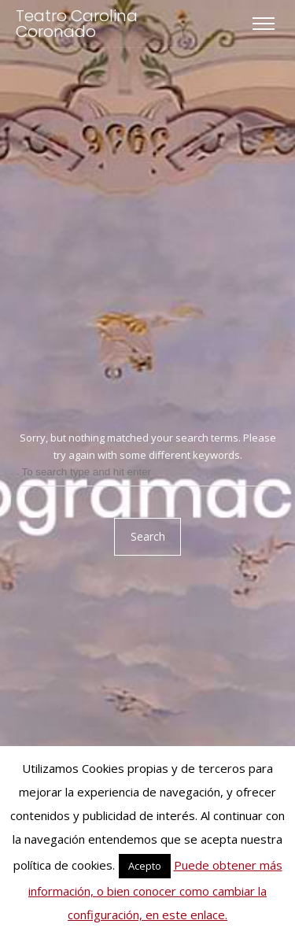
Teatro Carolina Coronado (77, 23)
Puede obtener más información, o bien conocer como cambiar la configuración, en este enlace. (155, 889)
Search (148, 536)
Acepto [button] (144, 866)
